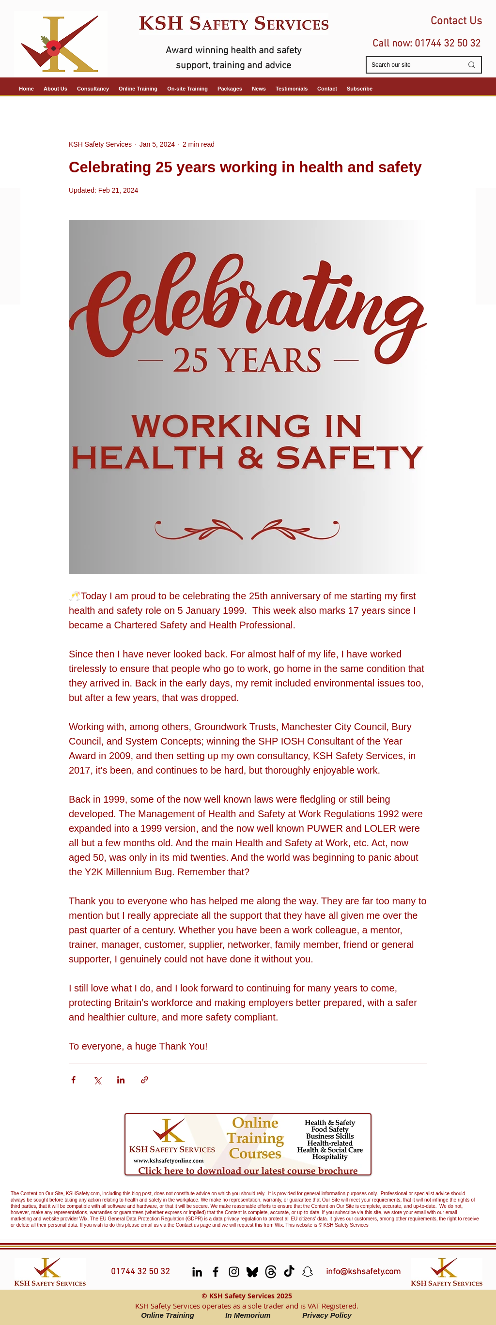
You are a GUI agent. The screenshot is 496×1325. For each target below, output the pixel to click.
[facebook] (215, 1272)
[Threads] (271, 1272)
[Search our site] (410, 65)
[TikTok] (289, 1272)
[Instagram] (234, 1272)
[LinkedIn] (197, 1272)
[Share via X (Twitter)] (97, 1079)
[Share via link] (144, 1079)
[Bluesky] (252, 1272)
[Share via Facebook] (73, 1079)
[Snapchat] (307, 1272)
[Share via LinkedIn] (120, 1079)
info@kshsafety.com (363, 1272)
